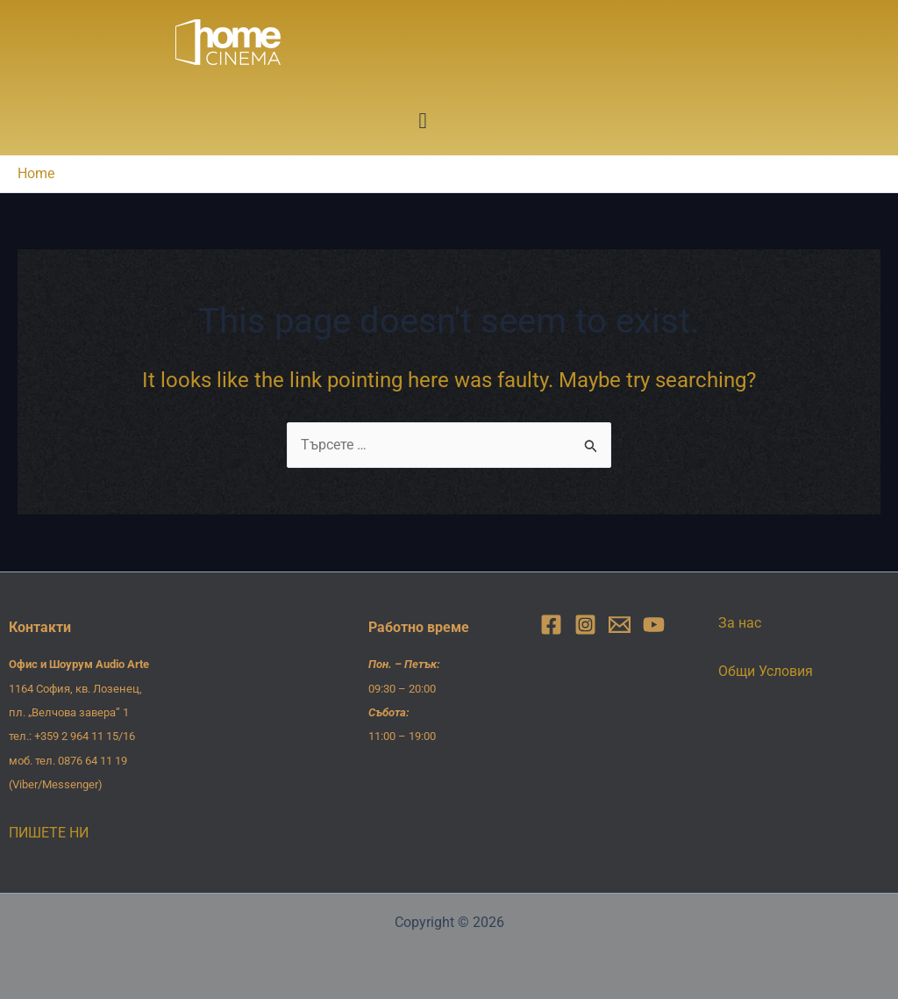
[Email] (619, 624)
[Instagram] (585, 624)
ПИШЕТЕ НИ (49, 832)
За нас (739, 622)
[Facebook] (551, 624)
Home (36, 173)
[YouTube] (653, 624)
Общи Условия (765, 671)
